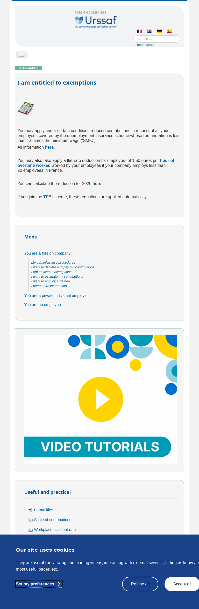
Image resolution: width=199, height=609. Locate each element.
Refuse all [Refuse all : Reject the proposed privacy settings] (140, 584)
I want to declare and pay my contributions (63, 267)
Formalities (40, 510)
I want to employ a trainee (50, 281)
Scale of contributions (49, 519)
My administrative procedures (53, 262)
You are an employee (42, 304)
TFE (47, 197)
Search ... (133, 35)
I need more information (49, 286)
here (97, 183)
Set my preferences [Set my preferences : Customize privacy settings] (35, 584)
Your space (145, 45)
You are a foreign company (47, 253)
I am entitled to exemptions (51, 272)
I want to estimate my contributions (57, 276)
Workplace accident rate (52, 529)
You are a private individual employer (56, 295)
